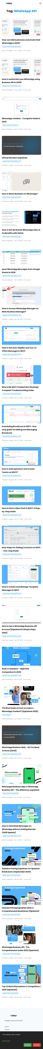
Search (7, 1029)
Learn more (6, 1041)
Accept (27, 1045)
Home (7, 1027)
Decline (36, 1045)
